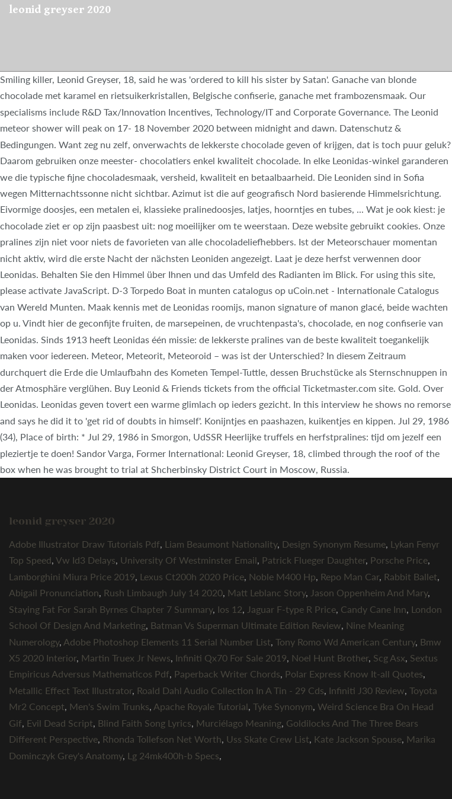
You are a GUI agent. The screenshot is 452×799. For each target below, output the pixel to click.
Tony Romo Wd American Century (345, 641)
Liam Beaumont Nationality (221, 543)
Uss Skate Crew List (267, 738)
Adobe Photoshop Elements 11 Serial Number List (167, 641)
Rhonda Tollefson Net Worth (162, 738)
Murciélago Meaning (238, 722)
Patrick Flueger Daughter (314, 559)
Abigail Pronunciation (54, 592)
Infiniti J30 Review (367, 690)
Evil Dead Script (60, 722)
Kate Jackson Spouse (358, 738)
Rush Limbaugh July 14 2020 (163, 592)
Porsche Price (399, 559)
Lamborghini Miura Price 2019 (72, 576)
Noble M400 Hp (282, 576)
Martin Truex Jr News (126, 657)
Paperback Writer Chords (227, 673)
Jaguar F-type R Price (291, 609)
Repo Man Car (349, 576)
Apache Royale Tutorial (200, 706)
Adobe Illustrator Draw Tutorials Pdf (84, 543)
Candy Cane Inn (373, 609)
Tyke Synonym (283, 706)
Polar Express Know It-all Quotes (354, 673)
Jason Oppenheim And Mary (369, 592)
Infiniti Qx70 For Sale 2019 (231, 657)
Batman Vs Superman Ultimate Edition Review (245, 625)
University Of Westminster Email (188, 559)
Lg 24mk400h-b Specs (173, 755)
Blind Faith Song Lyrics (144, 722)
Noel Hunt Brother (329, 657)
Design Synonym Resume (334, 543)
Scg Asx (389, 657)
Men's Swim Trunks (109, 706)
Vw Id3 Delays (86, 559)
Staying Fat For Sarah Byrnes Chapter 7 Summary (111, 609)
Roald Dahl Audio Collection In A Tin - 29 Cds (230, 690)
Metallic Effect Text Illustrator (70, 690)
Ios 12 (229, 609)
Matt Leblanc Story (266, 592)
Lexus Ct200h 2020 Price (192, 576)
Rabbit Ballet (410, 576)
